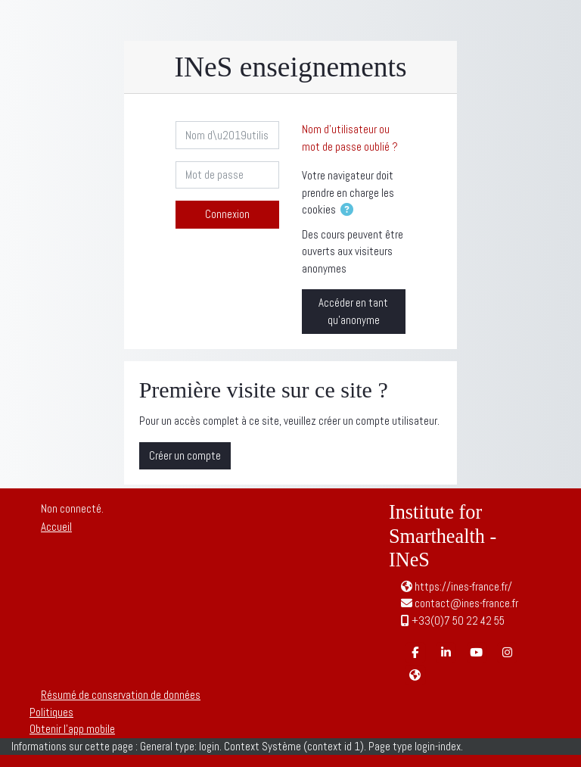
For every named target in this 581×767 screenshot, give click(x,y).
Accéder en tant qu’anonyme (353, 311)
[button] (350, 210)
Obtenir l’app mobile (72, 729)
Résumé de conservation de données (120, 694)
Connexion (227, 214)
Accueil (56, 526)
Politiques (51, 712)
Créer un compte (185, 455)
